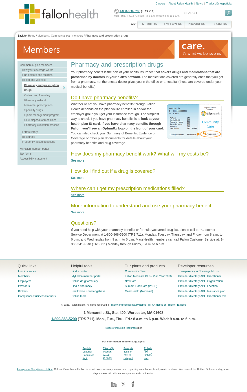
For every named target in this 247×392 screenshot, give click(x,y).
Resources (28, 136)
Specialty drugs (33, 110)
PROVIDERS (196, 24)
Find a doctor (79, 271)
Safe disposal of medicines (40, 120)
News (199, 3)
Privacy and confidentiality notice (128, 304)
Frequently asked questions (38, 141)
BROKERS (220, 24)
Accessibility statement (33, 158)
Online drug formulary (37, 95)
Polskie (148, 348)
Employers (24, 281)
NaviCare (130, 281)
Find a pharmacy (81, 286)
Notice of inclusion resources (120, 327)
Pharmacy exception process (41, 125)
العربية (106, 354)
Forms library (30, 132)
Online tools (78, 296)
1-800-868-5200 (129, 11)
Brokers (23, 291)
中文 (85, 358)
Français (128, 348)
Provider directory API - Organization (200, 281)
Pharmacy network (35, 100)
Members (43, 35)
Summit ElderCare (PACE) (141, 286)
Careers (160, 3)
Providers (24, 286)
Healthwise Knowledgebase (88, 291)
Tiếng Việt (108, 348)
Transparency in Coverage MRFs (198, 271)
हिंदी (146, 351)
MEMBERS (149, 24)
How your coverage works (37, 70)
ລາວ (146, 358)
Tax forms (25, 153)
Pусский (107, 351)
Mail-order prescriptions (38, 105)
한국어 (127, 354)
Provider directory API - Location (198, 286)
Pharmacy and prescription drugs (106, 35)
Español (87, 351)
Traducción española (219, 3)
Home (31, 35)
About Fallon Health (181, 3)
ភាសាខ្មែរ (107, 358)
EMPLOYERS (173, 24)
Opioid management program (41, 115)
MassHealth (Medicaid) (139, 291)
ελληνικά (128, 358)
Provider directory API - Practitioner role (202, 296)
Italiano (128, 351)
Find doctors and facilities (37, 75)
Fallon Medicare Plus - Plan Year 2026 (148, 276)
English (87, 348)
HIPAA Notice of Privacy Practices (167, 304)
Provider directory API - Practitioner (199, 276)
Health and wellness (34, 79)
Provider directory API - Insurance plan (201, 291)
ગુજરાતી (148, 354)
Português (88, 355)
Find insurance (27, 271)
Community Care (135, 271)
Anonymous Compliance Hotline (35, 369)
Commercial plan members (67, 35)
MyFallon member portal (34, 148)
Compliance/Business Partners (37, 296)
